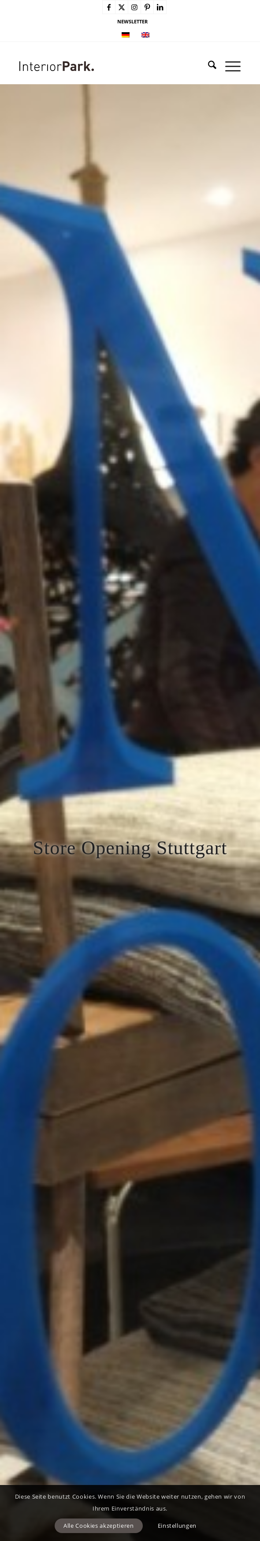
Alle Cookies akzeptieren (98, 1526)
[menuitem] (132, 21)
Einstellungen (177, 1526)
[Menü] (228, 66)
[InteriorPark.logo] (107, 66)
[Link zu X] (121, 7)
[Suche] (207, 66)
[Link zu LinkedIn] (160, 7)
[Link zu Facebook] (109, 7)
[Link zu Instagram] (134, 7)
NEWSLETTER (132, 21)
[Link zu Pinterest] (147, 7)
